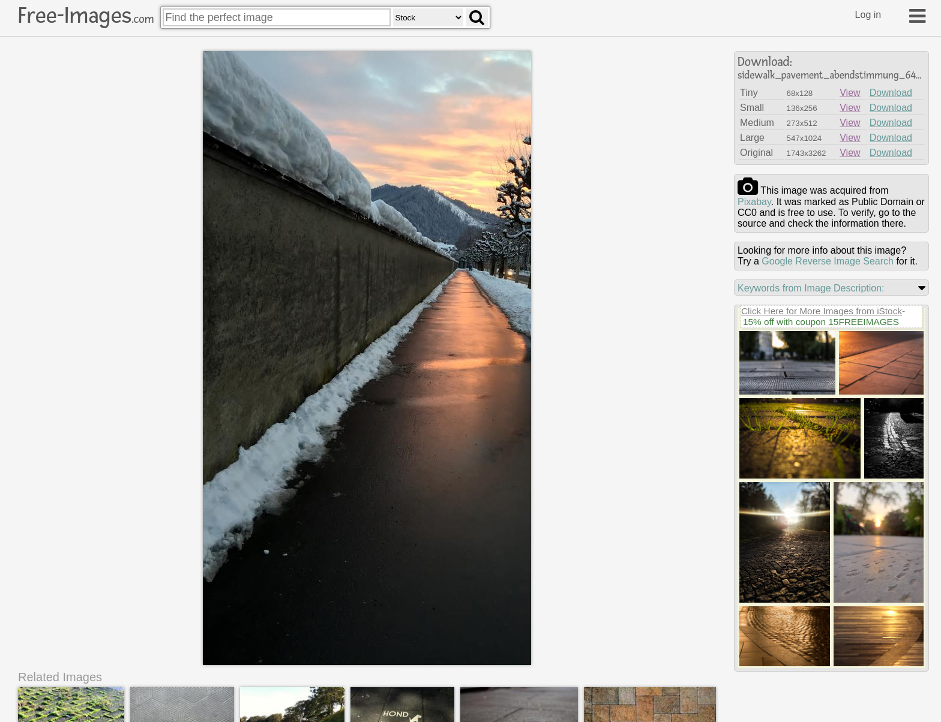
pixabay (754, 202)
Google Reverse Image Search (828, 261)
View (850, 93)
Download (891, 93)
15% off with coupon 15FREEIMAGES (821, 322)
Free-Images (86, 15)
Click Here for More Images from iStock (821, 311)
